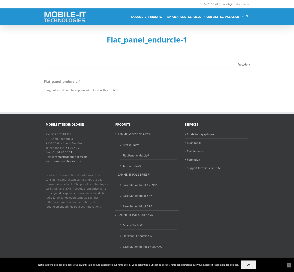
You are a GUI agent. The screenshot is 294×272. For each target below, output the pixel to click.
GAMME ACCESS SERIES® (134, 134)
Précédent (244, 64)
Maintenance (195, 151)
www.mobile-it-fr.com (67, 161)
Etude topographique (200, 134)
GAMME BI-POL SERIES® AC (136, 215)
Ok (248, 264)
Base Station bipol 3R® (137, 195)
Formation (193, 159)
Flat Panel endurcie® (136, 155)
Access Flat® (131, 145)
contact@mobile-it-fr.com (235, 4)
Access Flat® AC (133, 225)
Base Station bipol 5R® (137, 206)
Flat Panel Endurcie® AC (138, 236)
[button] (247, 16)
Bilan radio (194, 143)
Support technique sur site (204, 168)
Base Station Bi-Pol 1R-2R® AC (142, 246)
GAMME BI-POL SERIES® (134, 174)
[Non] (289, 265)
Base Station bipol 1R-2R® (140, 185)
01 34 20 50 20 (71, 148)
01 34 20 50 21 (62, 152)
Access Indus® (132, 166)
